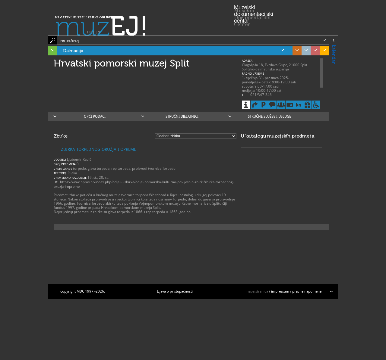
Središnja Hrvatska (296, 50)
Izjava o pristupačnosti (175, 291)
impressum (280, 291)
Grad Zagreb (305, 50)
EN (98, 32)
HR (89, 32)
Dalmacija (173, 50)
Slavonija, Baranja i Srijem (323, 50)
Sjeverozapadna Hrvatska (314, 50)
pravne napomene (306, 291)
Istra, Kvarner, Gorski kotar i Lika (51, 50)
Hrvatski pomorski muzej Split (122, 63)
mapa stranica (256, 291)
